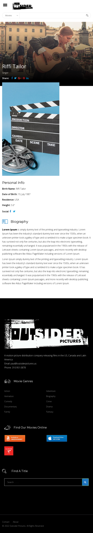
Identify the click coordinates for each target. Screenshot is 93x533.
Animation (9, 396)
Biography (50, 396)
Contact (5, 521)
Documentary (10, 406)
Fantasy (49, 411)
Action (7, 391)
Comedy (8, 401)
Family (7, 411)
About (15, 521)
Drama (49, 406)
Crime (49, 401)
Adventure (51, 391)
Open (7, 6)
